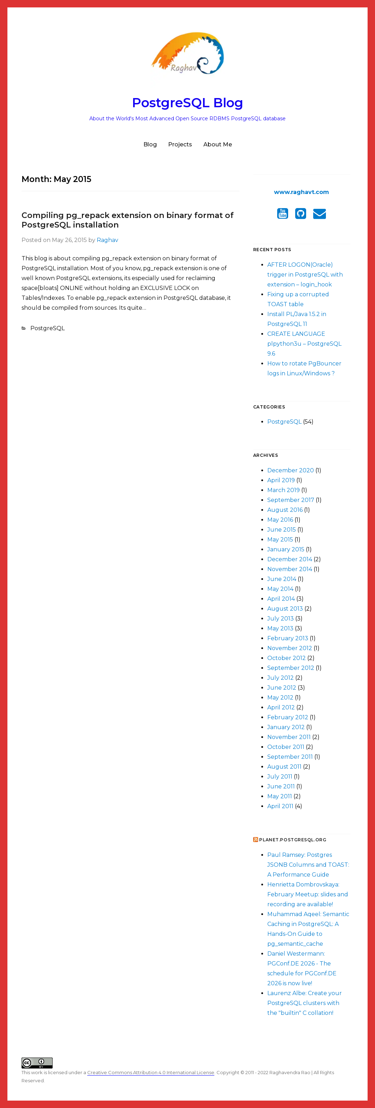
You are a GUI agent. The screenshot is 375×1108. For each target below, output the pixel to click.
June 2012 (281, 687)
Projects (180, 144)
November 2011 (289, 737)
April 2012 (281, 707)
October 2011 (285, 747)
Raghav (107, 240)
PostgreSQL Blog (187, 102)
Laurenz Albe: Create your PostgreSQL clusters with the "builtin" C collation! (304, 1003)
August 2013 (285, 608)
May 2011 (279, 796)
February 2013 (287, 638)
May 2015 (280, 539)
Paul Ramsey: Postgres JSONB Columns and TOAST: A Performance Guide (308, 865)
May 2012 (280, 697)
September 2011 (290, 756)
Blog (150, 144)
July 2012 (280, 677)
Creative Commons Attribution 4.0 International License (150, 1072)
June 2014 (281, 579)
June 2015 (281, 529)
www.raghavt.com (301, 192)
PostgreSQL (47, 328)
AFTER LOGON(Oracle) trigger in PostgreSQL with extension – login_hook (305, 274)
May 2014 (280, 589)
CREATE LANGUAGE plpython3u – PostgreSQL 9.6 (304, 344)
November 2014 (289, 569)
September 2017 (290, 500)
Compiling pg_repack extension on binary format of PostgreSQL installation (128, 220)
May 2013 (280, 628)
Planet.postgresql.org (292, 839)
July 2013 (280, 618)
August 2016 (285, 510)
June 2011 (281, 786)
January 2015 (285, 549)
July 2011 (279, 776)
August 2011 (284, 766)
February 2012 (287, 717)
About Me (217, 144)
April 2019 (281, 480)
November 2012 (289, 648)
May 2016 (280, 519)
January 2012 (286, 727)
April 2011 (280, 806)
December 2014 (289, 559)
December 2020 (290, 470)
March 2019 (283, 490)
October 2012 (286, 658)
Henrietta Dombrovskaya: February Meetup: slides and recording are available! (307, 894)
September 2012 (290, 668)
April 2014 (281, 598)
